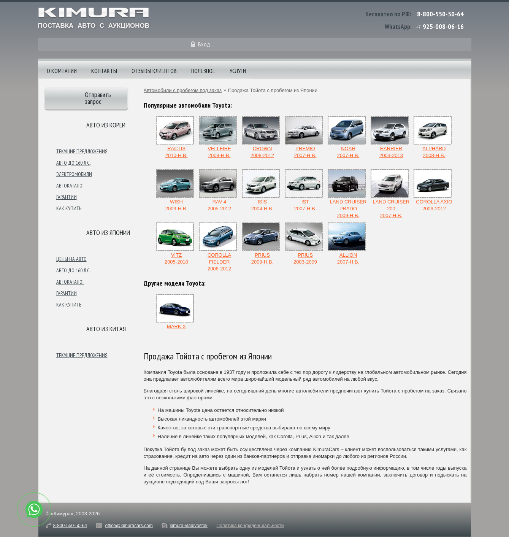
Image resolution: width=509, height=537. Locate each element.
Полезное (203, 71)
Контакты (104, 71)
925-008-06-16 (443, 26)
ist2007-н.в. (304, 190)
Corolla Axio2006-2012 (433, 190)
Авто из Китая (106, 328)
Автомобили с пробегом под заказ (183, 90)
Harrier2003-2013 (390, 137)
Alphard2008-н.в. (433, 137)
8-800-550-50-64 (440, 14)
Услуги (238, 71)
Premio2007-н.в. (304, 137)
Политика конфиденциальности (250, 525)
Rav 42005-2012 (218, 190)
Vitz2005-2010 (175, 243)
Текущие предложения (82, 151)
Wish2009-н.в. (175, 190)
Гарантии (66, 197)
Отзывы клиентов (154, 71)
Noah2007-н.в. (347, 137)
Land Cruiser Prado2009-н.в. (347, 193)
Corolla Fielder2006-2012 (218, 247)
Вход (204, 44)
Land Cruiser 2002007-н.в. (390, 193)
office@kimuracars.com (129, 525)
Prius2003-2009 (304, 243)
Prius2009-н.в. (261, 243)
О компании (62, 71)
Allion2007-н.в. (347, 243)
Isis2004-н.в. (261, 190)
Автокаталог (70, 185)
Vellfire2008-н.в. (218, 137)
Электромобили (74, 174)
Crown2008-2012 (261, 137)
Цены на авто (71, 259)
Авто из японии (108, 232)
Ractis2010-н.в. (175, 137)
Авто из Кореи (105, 125)
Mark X (175, 311)
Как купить (68, 208)
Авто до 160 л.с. (73, 162)
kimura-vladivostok (188, 525)
